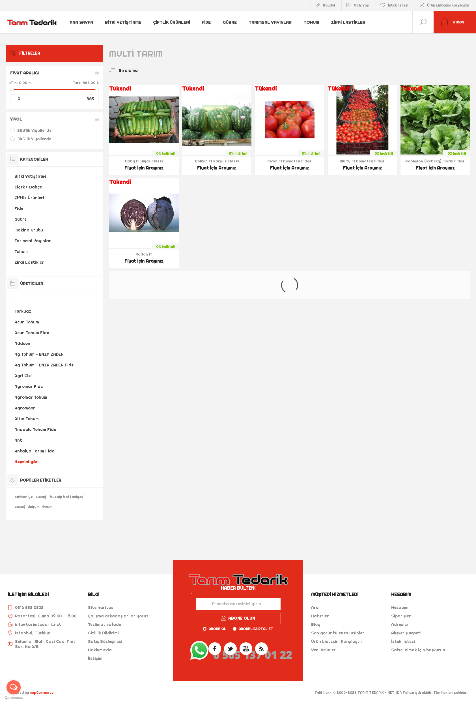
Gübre (229, 22)
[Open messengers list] (14, 687)
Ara (315, 607)
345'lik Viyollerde (34, 138)
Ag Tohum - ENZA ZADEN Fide (44, 365)
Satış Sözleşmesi (105, 641)
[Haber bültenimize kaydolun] (238, 604)
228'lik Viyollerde (34, 130)
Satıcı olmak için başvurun (418, 650)
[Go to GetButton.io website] (14, 698)
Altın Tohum (26, 418)
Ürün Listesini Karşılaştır (448, 5)
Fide (205, 22)
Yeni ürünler (323, 650)
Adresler (400, 624)
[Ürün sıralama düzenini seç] (140, 70)
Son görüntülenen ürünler (337, 633)
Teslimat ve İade (104, 624)
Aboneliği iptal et (255, 629)
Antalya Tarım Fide (34, 451)
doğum (47, 506)
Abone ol (217, 629)
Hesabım (399, 607)
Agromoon (25, 408)
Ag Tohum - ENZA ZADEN (39, 354)
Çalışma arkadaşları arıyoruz (118, 616)
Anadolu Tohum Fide (35, 429)
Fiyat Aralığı (24, 73)
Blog (315, 624)
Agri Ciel (23, 375)
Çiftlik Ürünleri (171, 22)
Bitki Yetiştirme (123, 22)
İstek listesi (403, 641)
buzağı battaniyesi (67, 497)
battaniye (23, 497)
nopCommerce (41, 692)
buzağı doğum (26, 507)
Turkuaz (22, 311)
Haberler (320, 616)
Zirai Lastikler (346, 22)
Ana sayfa (81, 22)
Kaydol (329, 5)
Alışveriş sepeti (406, 633)
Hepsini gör (26, 461)
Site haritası (101, 607)
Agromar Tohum (30, 397)
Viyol (16, 119)
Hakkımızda (100, 650)
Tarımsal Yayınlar (269, 22)
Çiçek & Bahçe (28, 187)
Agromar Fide (28, 386)
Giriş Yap (361, 5)
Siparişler (401, 616)
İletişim (95, 658)
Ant (18, 440)
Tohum (310, 22)
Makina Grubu (28, 230)
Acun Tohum (26, 322)
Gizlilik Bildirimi (103, 633)
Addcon (22, 343)
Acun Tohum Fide (31, 332)
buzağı (41, 497)
